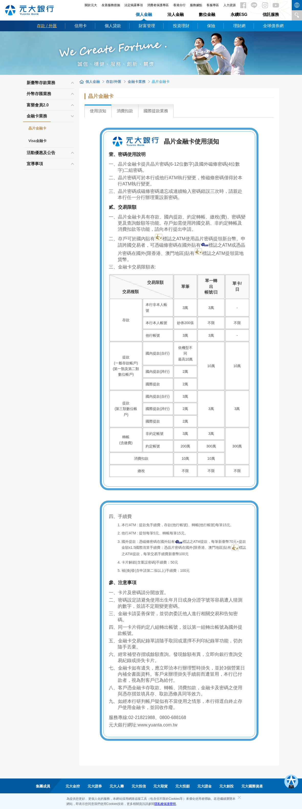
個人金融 (144, 14)
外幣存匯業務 (39, 94)
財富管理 (147, 26)
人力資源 (229, 5)
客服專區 (213, 5)
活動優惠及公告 (41, 153)
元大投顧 (182, 786)
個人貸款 (113, 26)
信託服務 (271, 14)
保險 (211, 26)
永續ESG (239, 14)
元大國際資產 (252, 786)
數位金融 (207, 14)
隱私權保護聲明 (165, 804)
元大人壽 (117, 786)
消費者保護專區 (158, 5)
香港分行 (179, 5)
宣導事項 (35, 164)
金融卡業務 (37, 118)
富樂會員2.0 (38, 105)
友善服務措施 (111, 5)
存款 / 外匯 (47, 26)
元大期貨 (160, 786)
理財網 (239, 26)
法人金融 (175, 14)
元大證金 (204, 786)
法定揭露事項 (133, 5)
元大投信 (139, 786)
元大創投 (226, 786)
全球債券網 (273, 26)
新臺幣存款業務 (41, 83)
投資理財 (181, 26)
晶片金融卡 (37, 128)
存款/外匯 (113, 81)
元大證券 (95, 786)
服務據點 (196, 5)
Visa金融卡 (37, 141)
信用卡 (80, 26)
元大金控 (73, 786)
